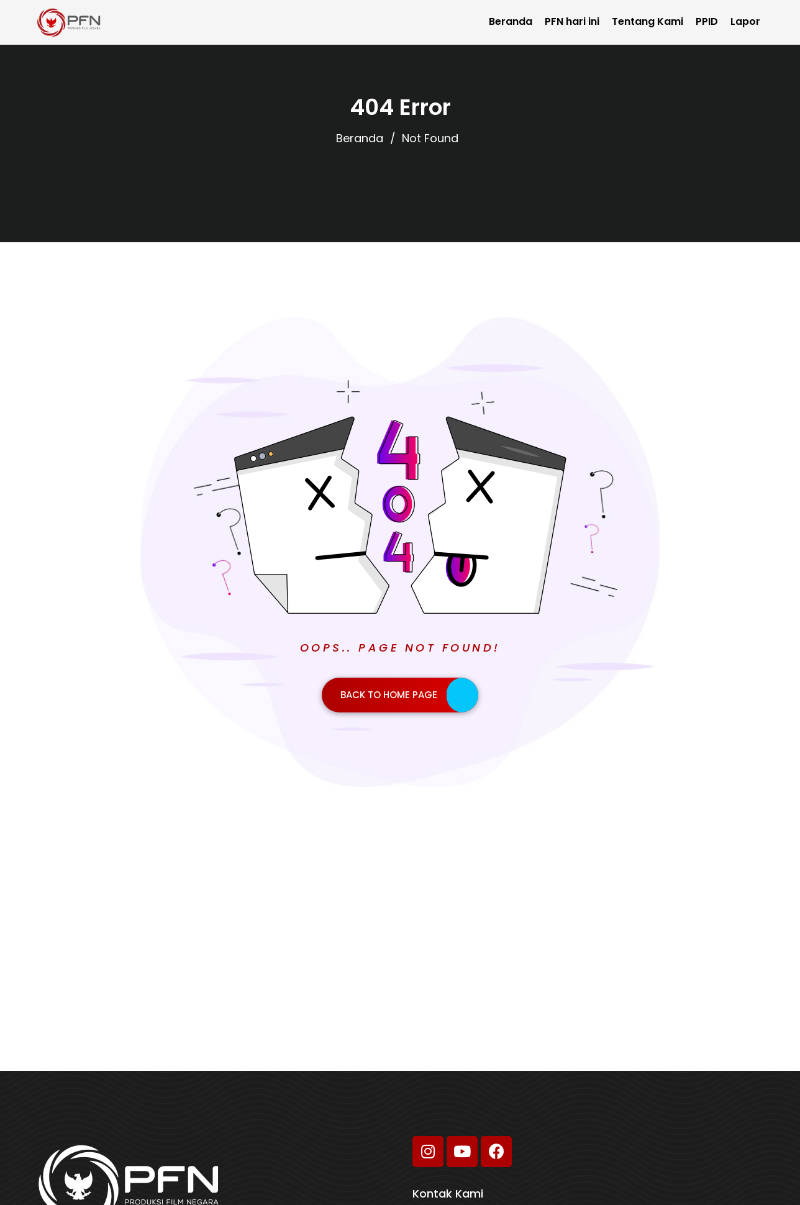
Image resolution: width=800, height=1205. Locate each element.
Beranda (510, 21)
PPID (707, 21)
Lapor (745, 21)
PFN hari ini (572, 21)
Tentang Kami (647, 21)
